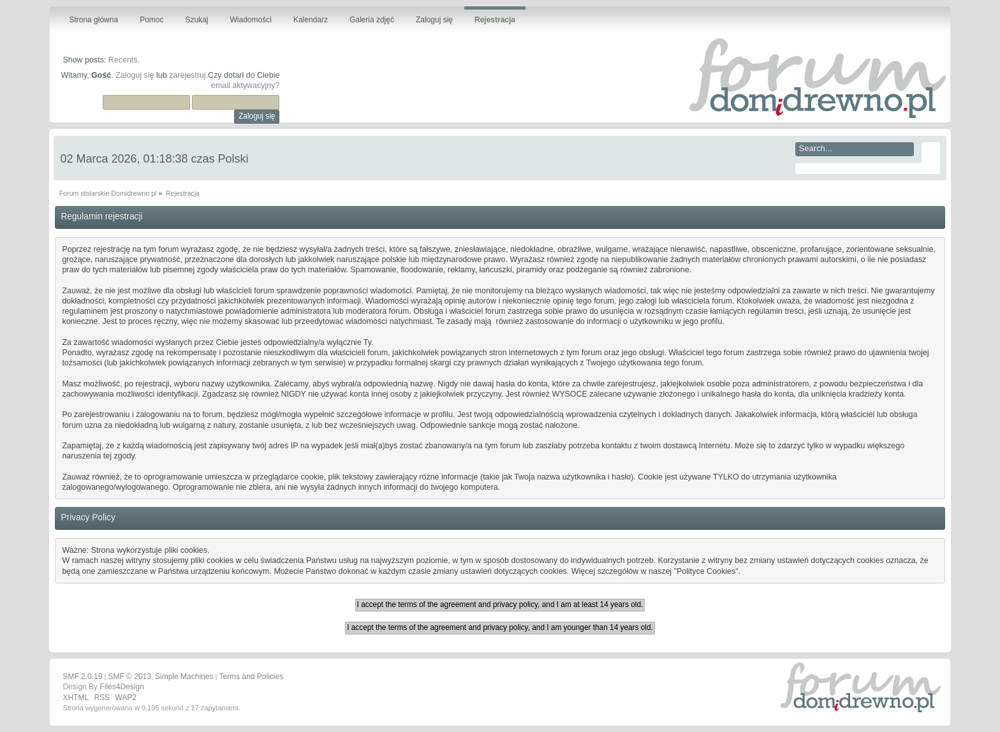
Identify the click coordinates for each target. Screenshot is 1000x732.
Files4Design (121, 686)
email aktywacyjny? (245, 85)
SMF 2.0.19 (82, 676)
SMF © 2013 (129, 676)
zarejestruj (187, 75)
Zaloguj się (134, 75)
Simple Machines (184, 676)
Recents (123, 59)
